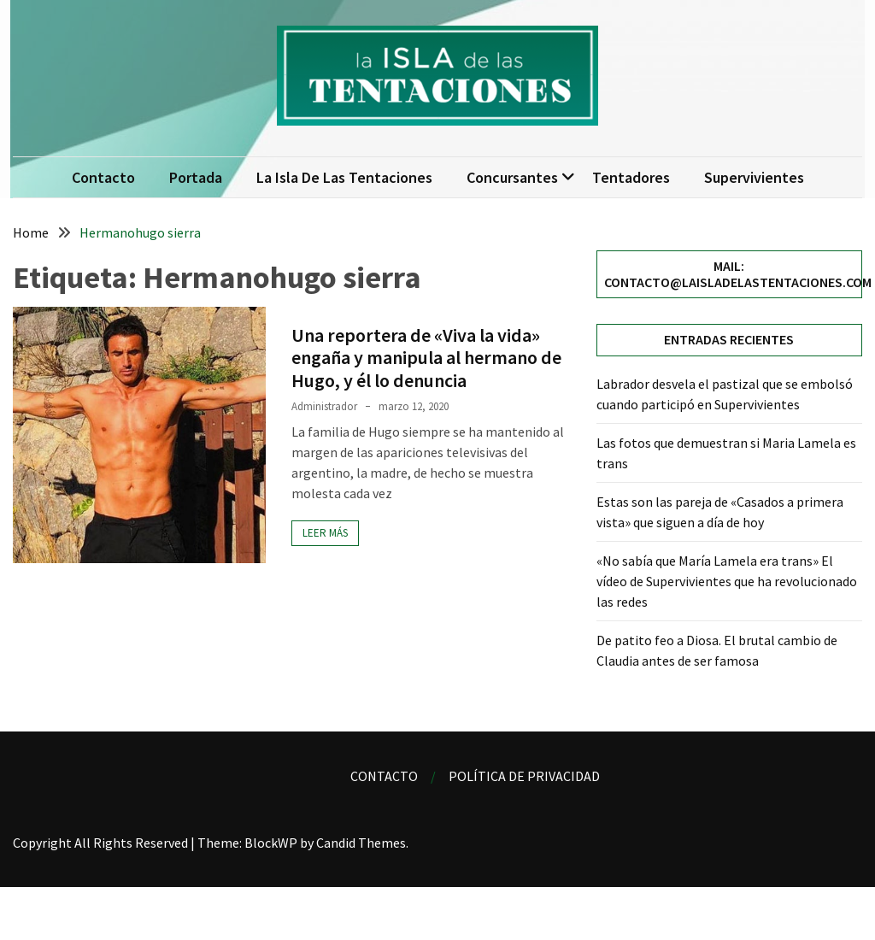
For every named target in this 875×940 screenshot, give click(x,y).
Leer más (325, 533)
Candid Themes (361, 842)
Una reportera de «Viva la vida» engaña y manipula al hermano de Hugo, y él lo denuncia (426, 357)
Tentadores (631, 177)
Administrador (324, 406)
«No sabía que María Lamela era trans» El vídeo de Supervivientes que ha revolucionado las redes (726, 581)
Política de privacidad (524, 775)
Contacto (103, 177)
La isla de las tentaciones (344, 177)
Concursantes (512, 177)
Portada (195, 177)
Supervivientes (754, 177)
